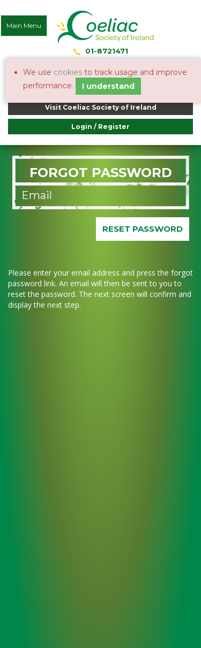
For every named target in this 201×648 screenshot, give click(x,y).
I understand (108, 86)
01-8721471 (106, 51)
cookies (68, 72)
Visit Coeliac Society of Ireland (101, 107)
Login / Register (100, 127)
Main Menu (23, 25)
